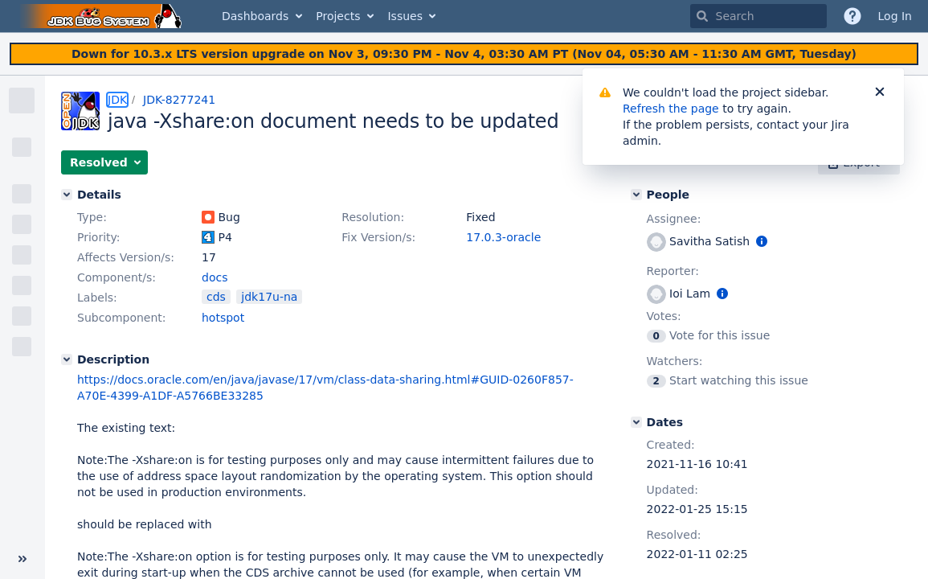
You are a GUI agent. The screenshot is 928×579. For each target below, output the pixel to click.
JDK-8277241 (179, 99)
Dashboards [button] (255, 16)
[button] (104, 162)
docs (214, 277)
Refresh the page (671, 108)
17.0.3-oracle (503, 237)
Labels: (97, 297)
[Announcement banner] (464, 54)
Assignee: (674, 218)
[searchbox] (758, 16)
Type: (92, 217)
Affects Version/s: (125, 257)
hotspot (223, 317)
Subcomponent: (121, 317)
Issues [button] (405, 16)
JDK (117, 99)
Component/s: (116, 277)
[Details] (66, 194)
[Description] (66, 359)
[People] (636, 194)
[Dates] (636, 422)
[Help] (852, 16)
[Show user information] (761, 241)
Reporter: (673, 271)
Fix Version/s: (378, 237)
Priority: (99, 237)
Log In (895, 16)
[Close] (880, 92)
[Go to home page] (103, 16)
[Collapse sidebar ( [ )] (22, 559)
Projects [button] (338, 16)
